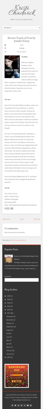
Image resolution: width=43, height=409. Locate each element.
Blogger (35, 395)
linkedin (18, 405)
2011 (8, 313)
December (10, 316)
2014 (8, 303)
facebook (12, 405)
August (9, 330)
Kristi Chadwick (22, 10)
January (9, 354)
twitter (15, 405)
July (8, 333)
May (8, 340)
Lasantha (35, 397)
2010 (8, 357)
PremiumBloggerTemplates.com (21, 400)
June (8, 337)
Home (22, 219)
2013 (8, 306)
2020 (8, 296)
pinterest (21, 405)
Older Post (37, 219)
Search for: (8, 276)
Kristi (21, 45)
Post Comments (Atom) (18, 240)
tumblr (24, 405)
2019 (8, 299)
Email (27, 405)
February (9, 350)
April (8, 344)
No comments (21, 52)
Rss (30, 405)
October (9, 323)
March (8, 347)
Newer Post (6, 219)
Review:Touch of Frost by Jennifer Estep (21, 39)
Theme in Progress (16, 397)
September (10, 327)
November (10, 320)
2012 (8, 310)
